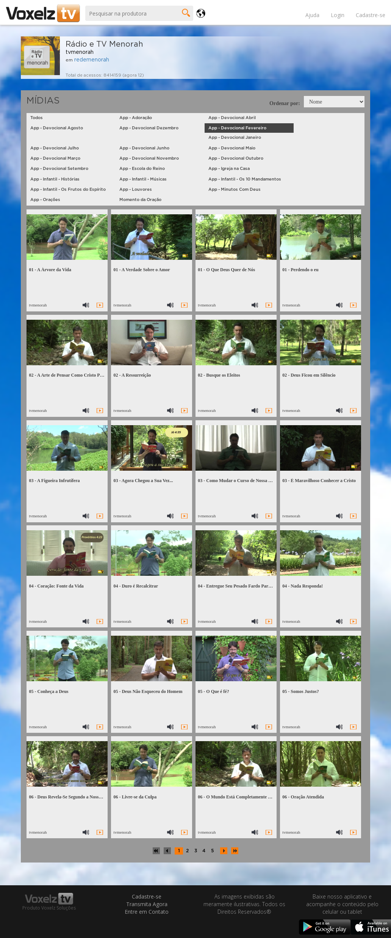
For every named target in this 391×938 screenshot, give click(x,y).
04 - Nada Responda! (302, 586)
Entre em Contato (147, 911)
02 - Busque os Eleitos (219, 375)
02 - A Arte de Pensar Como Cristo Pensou (70, 375)
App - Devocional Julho (54, 148)
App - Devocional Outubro (235, 158)
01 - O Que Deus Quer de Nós (226, 269)
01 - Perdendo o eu (300, 269)
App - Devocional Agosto (56, 128)
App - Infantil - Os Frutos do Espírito (68, 189)
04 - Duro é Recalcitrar (135, 586)
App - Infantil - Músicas (143, 179)
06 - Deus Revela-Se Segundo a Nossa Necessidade (77, 797)
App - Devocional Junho (144, 148)
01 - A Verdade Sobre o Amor (141, 269)
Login (337, 15)
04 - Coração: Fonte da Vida (56, 586)
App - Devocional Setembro (59, 169)
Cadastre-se (370, 15)
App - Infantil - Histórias (55, 179)
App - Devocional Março (55, 158)
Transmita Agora (146, 904)
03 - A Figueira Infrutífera (54, 480)
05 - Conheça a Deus (48, 691)
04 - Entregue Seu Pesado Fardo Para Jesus (240, 586)
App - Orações (45, 200)
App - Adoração (135, 118)
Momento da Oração (140, 200)
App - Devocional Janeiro (234, 137)
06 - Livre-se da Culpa (134, 797)
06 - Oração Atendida (303, 797)
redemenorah (91, 60)
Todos (36, 118)
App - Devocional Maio (231, 148)
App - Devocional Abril (232, 118)
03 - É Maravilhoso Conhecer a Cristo (319, 480)
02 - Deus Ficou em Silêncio (308, 375)
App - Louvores (135, 189)
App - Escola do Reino (142, 169)
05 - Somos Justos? (300, 691)
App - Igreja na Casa (229, 169)
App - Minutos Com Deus (234, 189)
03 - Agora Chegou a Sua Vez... (143, 480)
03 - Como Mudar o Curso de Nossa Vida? (239, 480)
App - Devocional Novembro (149, 158)
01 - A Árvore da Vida (50, 269)
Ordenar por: (284, 103)
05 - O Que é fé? (213, 691)
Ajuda (312, 15)
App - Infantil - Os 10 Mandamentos (244, 179)
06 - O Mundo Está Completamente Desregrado (244, 797)
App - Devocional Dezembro (148, 128)
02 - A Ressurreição (132, 375)
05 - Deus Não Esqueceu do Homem (147, 691)
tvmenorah (80, 52)
